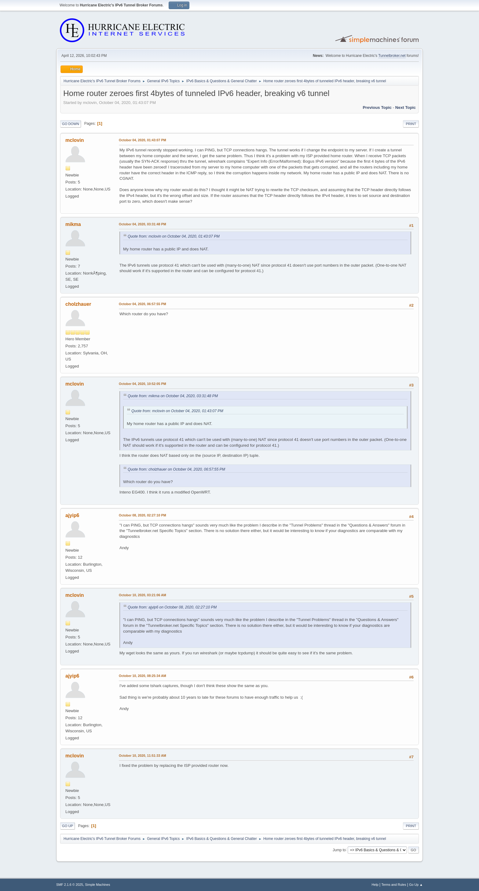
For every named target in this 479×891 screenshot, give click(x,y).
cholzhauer (78, 304)
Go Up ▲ (416, 884)
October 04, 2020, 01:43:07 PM (142, 140)
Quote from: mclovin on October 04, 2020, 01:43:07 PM (174, 236)
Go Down (70, 124)
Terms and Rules (394, 884)
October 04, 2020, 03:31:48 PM (142, 224)
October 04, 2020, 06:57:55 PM (142, 304)
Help (375, 884)
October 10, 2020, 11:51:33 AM (142, 755)
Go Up (67, 826)
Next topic (405, 107)
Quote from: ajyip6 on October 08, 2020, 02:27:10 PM (172, 607)
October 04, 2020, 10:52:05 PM (142, 384)
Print (411, 124)
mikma (73, 224)
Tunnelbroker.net (392, 56)
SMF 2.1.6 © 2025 (69, 884)
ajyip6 (72, 515)
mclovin (74, 140)
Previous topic (377, 107)
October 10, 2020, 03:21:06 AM (142, 595)
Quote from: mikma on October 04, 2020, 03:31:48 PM (173, 396)
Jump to (339, 850)
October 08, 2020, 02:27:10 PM (142, 515)
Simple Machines (97, 884)
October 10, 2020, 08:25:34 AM (142, 676)
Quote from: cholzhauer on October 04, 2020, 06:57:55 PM (176, 469)
